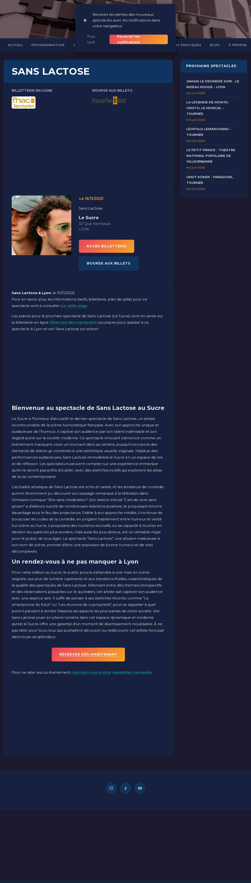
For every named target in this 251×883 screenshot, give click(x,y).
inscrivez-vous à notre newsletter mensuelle (112, 666)
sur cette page (74, 300)
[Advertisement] (88, 139)
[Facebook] (125, 782)
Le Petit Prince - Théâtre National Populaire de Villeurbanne (210, 150)
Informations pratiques (176, 39)
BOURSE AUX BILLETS (109, 258)
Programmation (47, 39)
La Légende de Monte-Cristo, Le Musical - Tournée (207, 102)
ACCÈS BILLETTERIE (107, 240)
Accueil (15, 39)
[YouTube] (140, 782)
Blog (215, 39)
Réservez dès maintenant (73, 317)
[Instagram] (111, 782)
